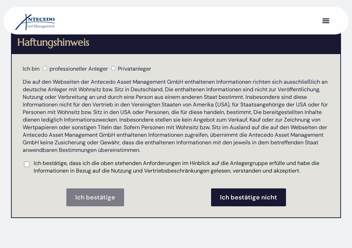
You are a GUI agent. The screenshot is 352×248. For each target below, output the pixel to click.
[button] (325, 21)
